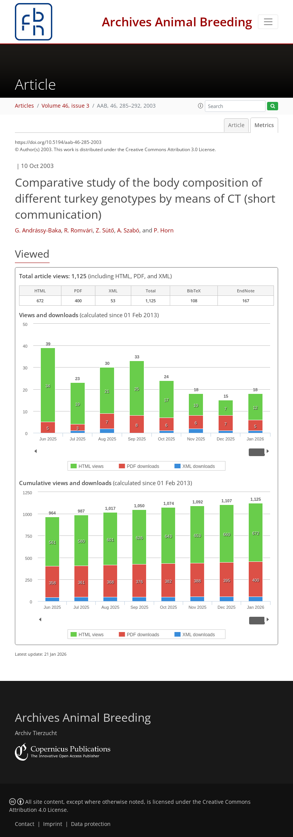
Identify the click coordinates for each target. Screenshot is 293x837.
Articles (24, 105)
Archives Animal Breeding (177, 21)
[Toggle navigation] (268, 22)
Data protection (91, 824)
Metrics (264, 125)
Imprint (52, 824)
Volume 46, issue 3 (65, 105)
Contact (24, 824)
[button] (200, 105)
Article (236, 125)
